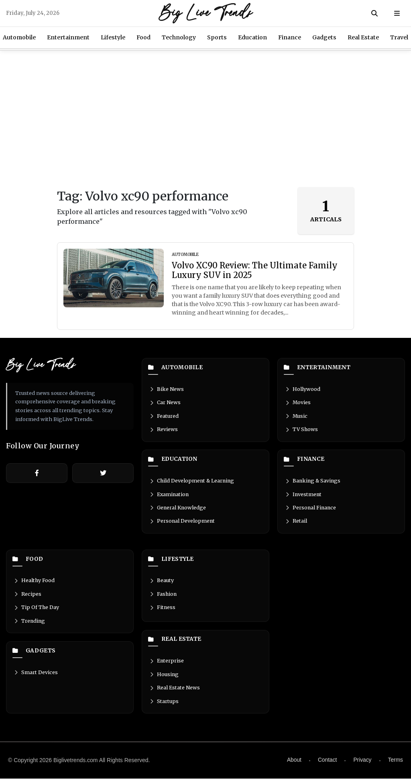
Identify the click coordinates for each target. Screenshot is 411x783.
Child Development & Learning (192, 482)
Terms (395, 764)
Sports (217, 37)
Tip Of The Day (36, 611)
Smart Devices (35, 677)
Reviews (163, 430)
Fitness (162, 611)
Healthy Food (34, 584)
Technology (179, 37)
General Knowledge (178, 510)
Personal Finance (310, 510)
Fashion (163, 598)
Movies (297, 403)
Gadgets (324, 37)
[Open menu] (397, 13)
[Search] (374, 13)
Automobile (175, 367)
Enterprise (166, 664)
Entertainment (68, 37)
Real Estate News (174, 692)
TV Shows (301, 430)
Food (143, 37)
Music (296, 417)
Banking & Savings (313, 482)
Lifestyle (113, 37)
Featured (164, 417)
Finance (289, 37)
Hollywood (302, 389)
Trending (29, 625)
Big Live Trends (205, 13)
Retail (295, 524)
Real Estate (363, 37)
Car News (165, 403)
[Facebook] (36, 473)
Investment (303, 496)
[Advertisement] (205, 119)
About (293, 764)
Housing (164, 678)
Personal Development (182, 524)
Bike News (166, 389)
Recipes (27, 598)
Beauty (161, 584)
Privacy (362, 764)
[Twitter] (103, 473)
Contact (326, 764)
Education (252, 37)
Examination (169, 496)
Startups (164, 705)
